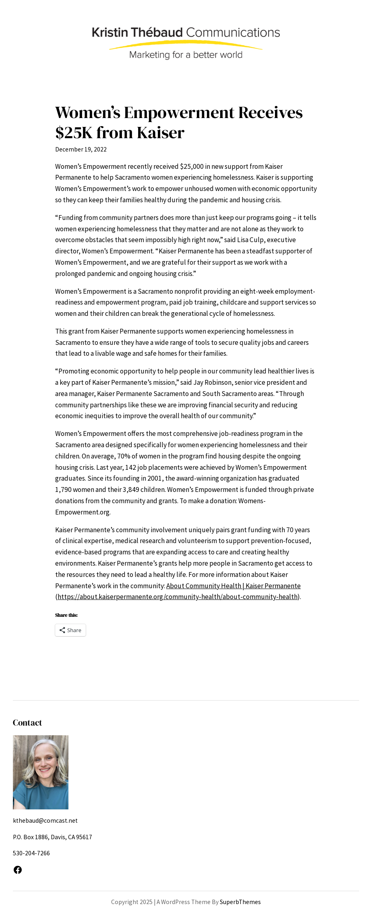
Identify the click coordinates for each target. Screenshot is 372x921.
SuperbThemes (240, 902)
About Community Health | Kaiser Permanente (233, 585)
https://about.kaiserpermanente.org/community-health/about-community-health (178, 596)
